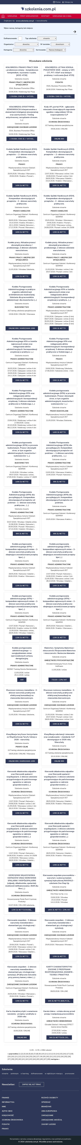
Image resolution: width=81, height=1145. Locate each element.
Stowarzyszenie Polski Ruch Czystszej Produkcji (21, 900)
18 (72, 1054)
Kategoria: (8, 50)
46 (41, 1059)
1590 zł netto (21, 724)
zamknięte (14, 1073)
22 (20, 1056)
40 (20, 1059)
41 (23, 1059)
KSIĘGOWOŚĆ (8, 1115)
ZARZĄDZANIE (47, 1115)
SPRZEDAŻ (45, 1102)
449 (21, 680)
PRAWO (21, 164)
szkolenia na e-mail (62, 16)
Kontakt (45, 16)
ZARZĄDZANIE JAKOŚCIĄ (51, 1120)
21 (16, 1056)
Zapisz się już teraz (31, 1084)
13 (54, 1054)
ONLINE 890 (59, 139)
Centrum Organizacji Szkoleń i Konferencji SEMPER (22, 215)
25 (31, 1056)
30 (48, 1056)
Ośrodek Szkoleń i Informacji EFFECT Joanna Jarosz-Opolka (59, 1025)
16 (64, 1054)
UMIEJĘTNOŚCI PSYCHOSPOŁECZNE (59, 660)
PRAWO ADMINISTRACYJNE (59, 307)
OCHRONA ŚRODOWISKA (59, 122)
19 (9, 1056)
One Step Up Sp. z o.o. (59, 894)
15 (61, 1054)
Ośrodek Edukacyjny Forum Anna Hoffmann (59, 665)
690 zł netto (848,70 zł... (59, 1001)
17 (68, 1054)
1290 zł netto (21, 585)
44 (34, 1059)
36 (69, 1056)
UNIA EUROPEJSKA (49, 1111)
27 (38, 1056)
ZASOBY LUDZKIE (48, 1124)
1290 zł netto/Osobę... (21, 910)
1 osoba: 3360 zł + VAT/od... (21, 96)
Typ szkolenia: (31, 38)
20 (13, 1056)
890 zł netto (59, 482)
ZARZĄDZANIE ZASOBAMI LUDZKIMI (22, 127)
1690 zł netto (21, 232)
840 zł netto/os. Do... (59, 1037)
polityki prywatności (63, 1139)
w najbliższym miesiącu (54, 1073)
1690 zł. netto (59, 185)
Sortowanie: (41, 50)
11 (46, 1054)
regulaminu (46, 1139)
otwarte (5, 1073)
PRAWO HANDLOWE (21, 211)
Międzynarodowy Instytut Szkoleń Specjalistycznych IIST (22, 169)
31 (51, 1056)
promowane (69, 1073)
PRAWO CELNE (22, 747)
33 (58, 1056)
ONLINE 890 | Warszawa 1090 (22, 328)
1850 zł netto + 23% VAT (59, 910)
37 (9, 1059)
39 (16, 1059)
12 (50, 1054)
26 (34, 1056)
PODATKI (59, 82)
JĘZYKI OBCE (7, 1111)
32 (55, 1056)
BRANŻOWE (46, 1106)
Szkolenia (12, 16)
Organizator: (9, 44)
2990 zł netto (59, 328)
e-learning (25, 1073)
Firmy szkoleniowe (29, 16)
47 (45, 1059)
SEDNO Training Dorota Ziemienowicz (22, 669)
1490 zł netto (21, 185)
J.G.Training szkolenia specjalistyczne (59, 125)
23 (23, 1056)
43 (31, 1059)
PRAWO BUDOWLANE (59, 411)
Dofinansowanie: (10, 38)
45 (38, 1059)
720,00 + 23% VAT (59, 680)
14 (57, 1054)
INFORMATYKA (8, 1102)
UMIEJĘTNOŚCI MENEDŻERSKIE (59, 890)
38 (13, 1059)
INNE (4, 1106)
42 (27, 1059)
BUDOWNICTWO (22, 307)
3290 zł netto (21, 432)
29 (44, 1056)
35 (66, 1056)
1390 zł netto (59, 232)
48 (49, 1059)
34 (62, 1056)
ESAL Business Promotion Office (21, 88)
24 (27, 1056)
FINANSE (5, 1098)
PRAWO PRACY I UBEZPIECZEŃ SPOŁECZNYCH (22, 83)
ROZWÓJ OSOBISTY (49, 1098)
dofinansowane (37, 1073)
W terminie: (45, 44)
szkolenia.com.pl (40, 9)
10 (43, 1054)
